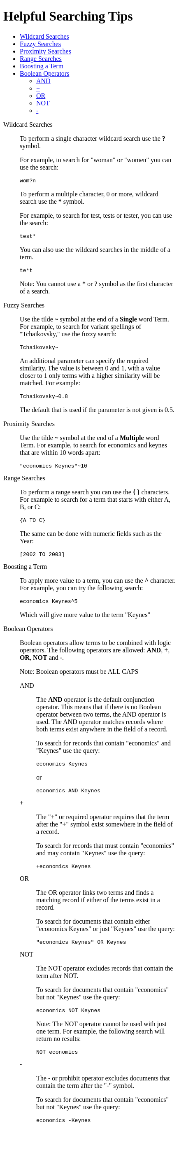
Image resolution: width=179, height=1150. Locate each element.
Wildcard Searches (44, 36)
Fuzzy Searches (40, 43)
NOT (43, 103)
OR (40, 95)
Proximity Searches (45, 51)
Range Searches (41, 58)
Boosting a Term (41, 66)
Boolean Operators (44, 73)
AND (43, 80)
